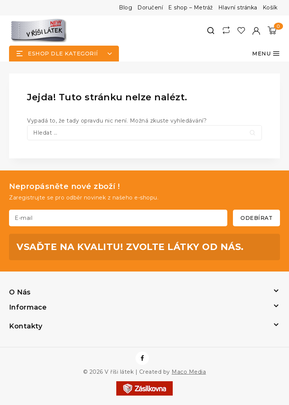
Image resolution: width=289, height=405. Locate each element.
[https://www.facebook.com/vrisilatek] (142, 358)
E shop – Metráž (190, 7)
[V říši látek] (39, 30)
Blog (125, 7)
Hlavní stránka (237, 7)
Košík (270, 7)
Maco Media (189, 371)
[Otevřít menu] (266, 53)
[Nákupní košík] (272, 30)
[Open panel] (64, 53)
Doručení (150, 7)
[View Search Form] (211, 30)
